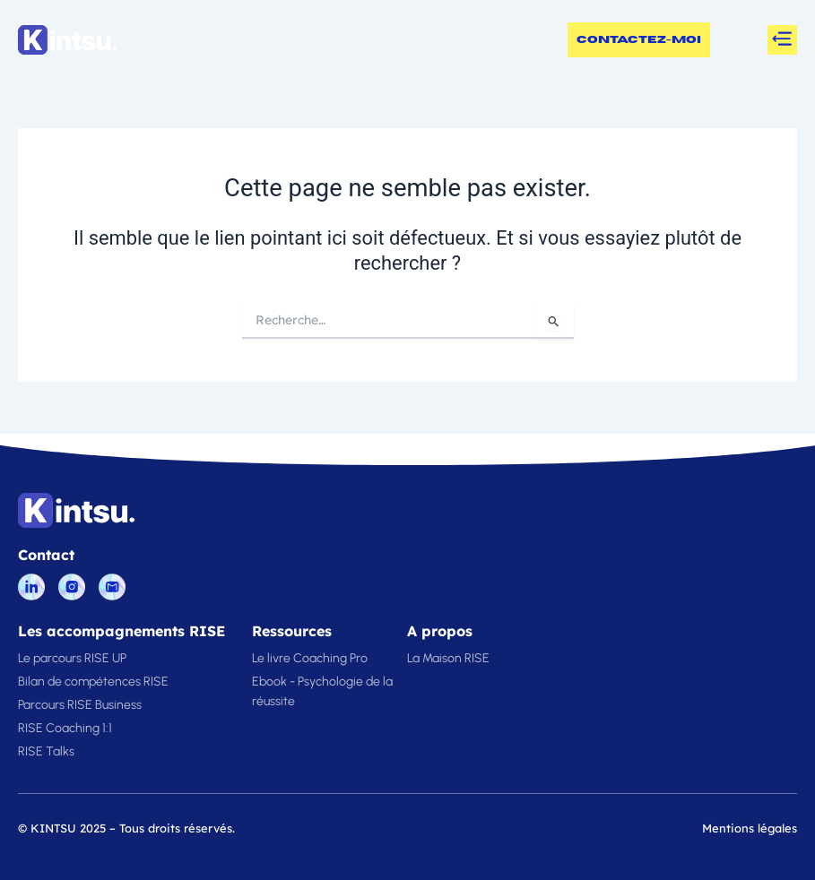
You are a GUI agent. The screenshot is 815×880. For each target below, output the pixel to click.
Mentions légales (749, 828)
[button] (782, 40)
